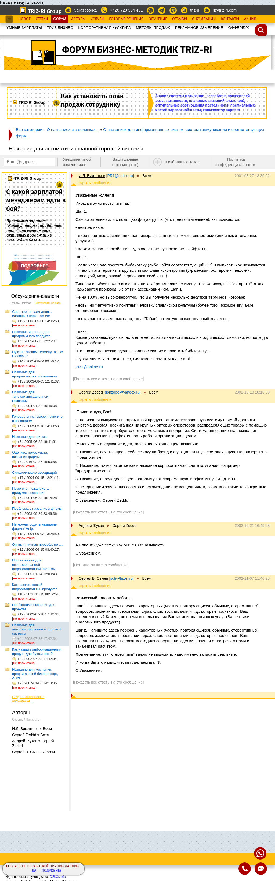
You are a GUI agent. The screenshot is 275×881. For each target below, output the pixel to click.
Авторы (78, 19)
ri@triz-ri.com (225, 10)
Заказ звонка (85, 10)
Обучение (158, 19)
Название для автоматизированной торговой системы (36, 629)
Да (34, 871)
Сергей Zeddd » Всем (30, 735)
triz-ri (194, 10)
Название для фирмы (29, 437)
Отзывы (179, 19)
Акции (250, 19)
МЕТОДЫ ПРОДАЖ (153, 27)
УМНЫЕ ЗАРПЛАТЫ (24, 27)
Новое (24, 19)
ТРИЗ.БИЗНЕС (60, 27)
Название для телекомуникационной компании (30, 396)
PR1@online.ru (89, 367)
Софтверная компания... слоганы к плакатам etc (32, 314)
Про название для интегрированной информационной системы (34, 564)
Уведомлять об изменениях (77, 162)
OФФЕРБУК (238, 27)
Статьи (42, 19)
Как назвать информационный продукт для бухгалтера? (36, 651)
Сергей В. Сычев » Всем (33, 752)
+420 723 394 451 (126, 10)
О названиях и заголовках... (73, 129)
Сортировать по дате (47, 303)
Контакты (230, 19)
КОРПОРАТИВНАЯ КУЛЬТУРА (104, 27)
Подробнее (51, 871)
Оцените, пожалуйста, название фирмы (30, 454)
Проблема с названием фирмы (37, 508)
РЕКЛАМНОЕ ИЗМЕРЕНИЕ (199, 27)
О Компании (204, 19)
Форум (59, 19)
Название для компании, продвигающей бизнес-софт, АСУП (35, 673)
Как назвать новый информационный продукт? (34, 587)
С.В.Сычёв (58, 877)
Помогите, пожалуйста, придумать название (31, 490)
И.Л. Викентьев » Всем (32, 728)
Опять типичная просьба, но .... (37, 544)
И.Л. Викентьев (92, 176)
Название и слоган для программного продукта (31, 334)
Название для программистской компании (34, 374)
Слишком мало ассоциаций (34, 473)
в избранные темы (182, 162)
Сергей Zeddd (91, 392)
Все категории (29, 129)
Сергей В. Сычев (93, 578)
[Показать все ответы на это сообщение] (108, 379)
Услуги (97, 19)
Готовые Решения (126, 19)
